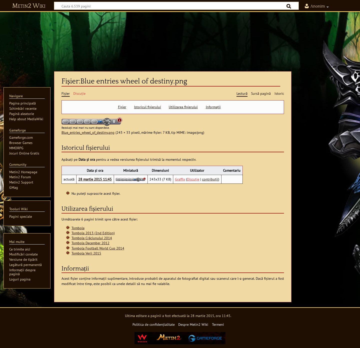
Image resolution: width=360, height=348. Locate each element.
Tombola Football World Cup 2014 (98, 248)
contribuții (210, 179)
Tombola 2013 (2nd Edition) (93, 232)
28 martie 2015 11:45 (95, 179)
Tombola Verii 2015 (86, 253)
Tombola (78, 228)
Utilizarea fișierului (183, 107)
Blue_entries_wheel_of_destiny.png (88, 132)
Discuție (193, 179)
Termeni (218, 324)
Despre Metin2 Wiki (193, 324)
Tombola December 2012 (91, 242)
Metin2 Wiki (29, 6)
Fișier (122, 107)
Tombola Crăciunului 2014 (92, 238)
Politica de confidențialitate (153, 324)
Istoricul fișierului (147, 107)
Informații (213, 107)
